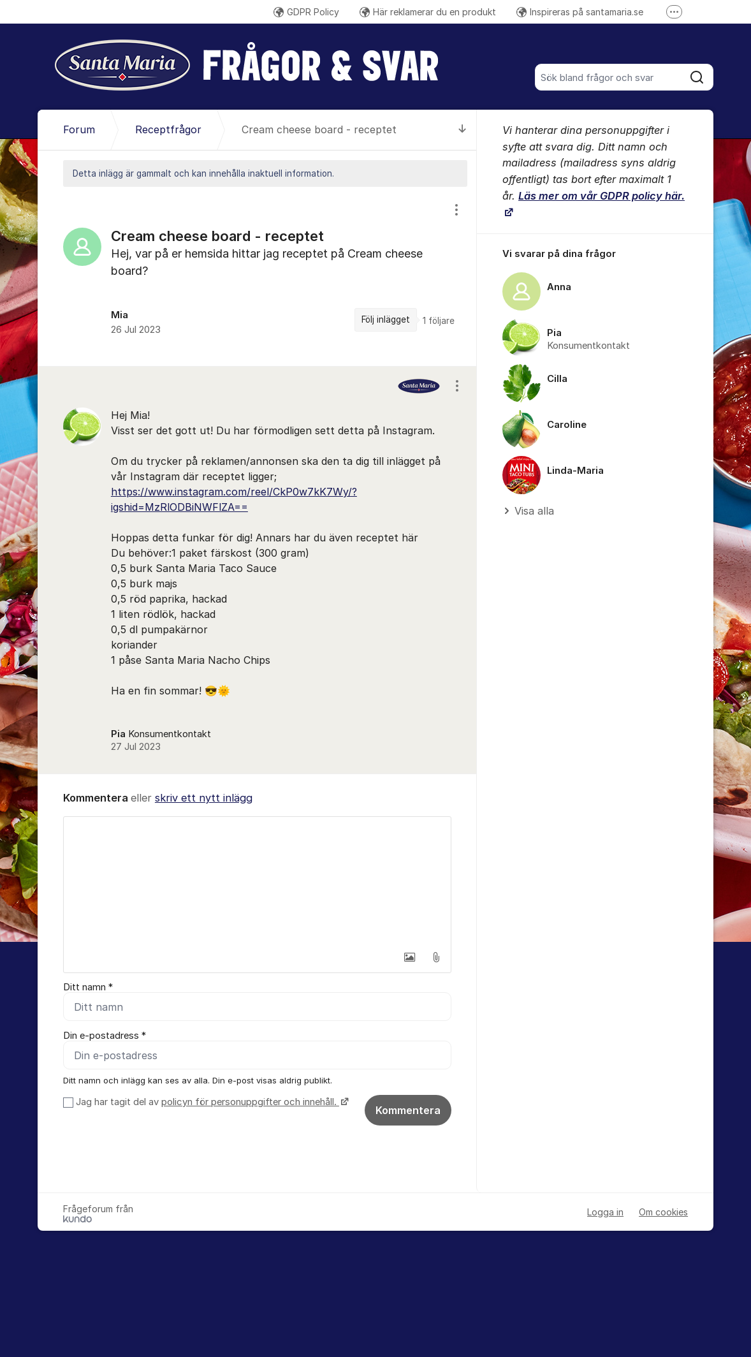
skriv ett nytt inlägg (203, 797)
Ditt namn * (88, 987)
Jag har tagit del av (210, 1102)
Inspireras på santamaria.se (579, 11)
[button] (409, 957)
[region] (257, 276)
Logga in (605, 1212)
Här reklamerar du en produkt (428, 11)
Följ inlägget (385, 319)
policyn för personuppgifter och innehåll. (250, 1102)
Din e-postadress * (104, 1035)
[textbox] (257, 880)
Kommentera (408, 1110)
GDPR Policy (306, 11)
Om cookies (663, 1212)
